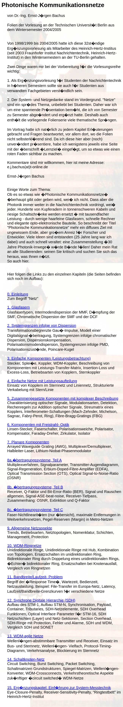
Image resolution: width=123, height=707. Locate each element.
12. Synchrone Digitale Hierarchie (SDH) (41, 600)
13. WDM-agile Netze (25, 636)
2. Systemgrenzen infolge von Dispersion (41, 325)
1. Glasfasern (18, 307)
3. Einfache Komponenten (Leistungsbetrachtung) (49, 358)
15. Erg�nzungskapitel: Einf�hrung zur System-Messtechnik (59, 688)
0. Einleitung (17, 294)
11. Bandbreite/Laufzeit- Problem (35, 577)
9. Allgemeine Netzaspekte (29, 528)
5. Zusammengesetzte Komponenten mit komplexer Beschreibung (62, 398)
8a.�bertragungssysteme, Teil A (34, 460)
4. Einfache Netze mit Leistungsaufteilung (42, 381)
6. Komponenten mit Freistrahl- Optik (38, 425)
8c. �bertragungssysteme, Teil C (35, 510)
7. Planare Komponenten (28, 442)
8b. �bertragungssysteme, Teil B (35, 487)
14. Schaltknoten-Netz (26, 659)
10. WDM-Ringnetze (24, 545)
